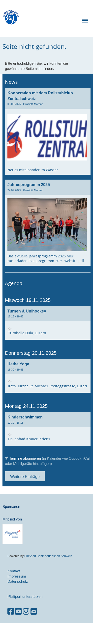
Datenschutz (17, 581)
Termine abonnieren (25, 458)
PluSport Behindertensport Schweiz (48, 556)
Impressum (16, 576)
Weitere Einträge (25, 476)
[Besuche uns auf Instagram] (26, 611)
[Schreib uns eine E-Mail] (34, 611)
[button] (48, 323)
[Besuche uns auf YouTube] (18, 611)
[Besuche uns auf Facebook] (10, 611)
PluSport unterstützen (24, 596)
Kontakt (13, 571)
